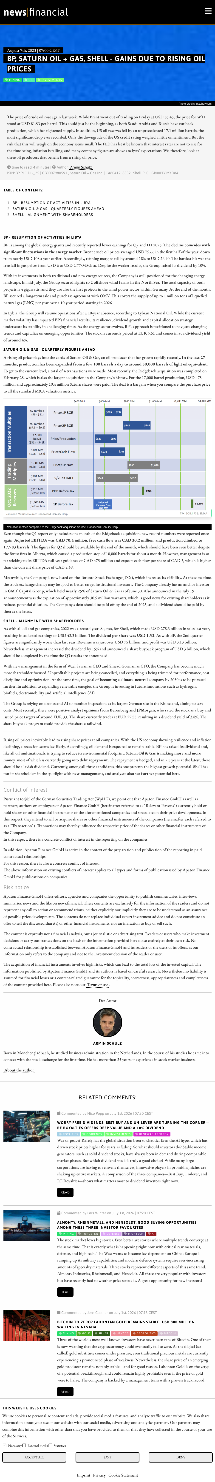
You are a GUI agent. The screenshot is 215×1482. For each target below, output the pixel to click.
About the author (19, 1070)
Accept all (34, 1457)
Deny (180, 1457)
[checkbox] (4, 1445)
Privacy (99, 1475)
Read (65, 1192)
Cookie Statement (123, 1475)
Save (107, 1457)
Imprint (83, 1475)
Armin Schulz (81, 167)
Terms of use (97, 984)
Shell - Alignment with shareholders (53, 214)
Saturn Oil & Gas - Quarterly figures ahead (58, 209)
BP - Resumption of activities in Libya (52, 203)
